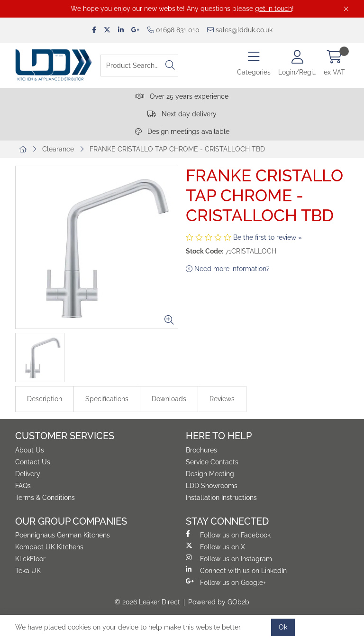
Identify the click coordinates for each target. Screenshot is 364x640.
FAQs (23, 485)
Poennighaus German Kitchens (62, 535)
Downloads (169, 399)
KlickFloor (30, 559)
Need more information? (228, 269)
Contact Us (32, 462)
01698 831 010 (173, 30)
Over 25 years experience (182, 96)
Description (44, 399)
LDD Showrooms (211, 485)
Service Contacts (212, 462)
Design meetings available (182, 131)
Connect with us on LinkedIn (236, 570)
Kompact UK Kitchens (49, 547)
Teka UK (28, 570)
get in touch (273, 8)
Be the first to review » (267, 237)
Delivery (27, 474)
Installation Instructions (221, 497)
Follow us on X (215, 546)
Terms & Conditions (45, 497)
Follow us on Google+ (226, 582)
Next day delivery (182, 114)
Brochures (201, 450)
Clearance (58, 149)
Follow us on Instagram (229, 558)
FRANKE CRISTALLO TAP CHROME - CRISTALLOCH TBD (177, 149)
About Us (29, 450)
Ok (283, 627)
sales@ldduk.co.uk (240, 30)
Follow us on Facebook (228, 534)
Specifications (106, 399)
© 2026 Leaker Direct (147, 602)
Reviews (222, 399)
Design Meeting (210, 474)
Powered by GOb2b (218, 602)
